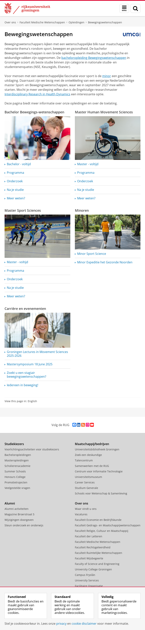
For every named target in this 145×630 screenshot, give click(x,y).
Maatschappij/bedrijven (92, 444)
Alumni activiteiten (17, 509)
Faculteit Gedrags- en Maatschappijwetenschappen (107, 525)
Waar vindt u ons (86, 509)
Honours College (15, 477)
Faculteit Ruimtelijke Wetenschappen (98, 553)
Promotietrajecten (16, 482)
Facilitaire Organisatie (89, 586)
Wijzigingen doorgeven (19, 520)
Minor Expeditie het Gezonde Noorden (104, 262)
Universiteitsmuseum (88, 477)
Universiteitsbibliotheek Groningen (97, 449)
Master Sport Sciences (23, 210)
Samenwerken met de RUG (92, 466)
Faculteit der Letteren (88, 536)
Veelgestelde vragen (17, 488)
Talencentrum (84, 460)
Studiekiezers (14, 444)
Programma (15, 172)
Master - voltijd (87, 164)
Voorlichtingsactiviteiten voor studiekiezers (32, 449)
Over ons (10, 22)
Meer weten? (16, 198)
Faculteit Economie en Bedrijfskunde (98, 520)
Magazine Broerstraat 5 (19, 514)
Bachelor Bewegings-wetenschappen (34, 112)
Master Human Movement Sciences (104, 112)
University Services (87, 580)
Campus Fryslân (85, 575)
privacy (61, 623)
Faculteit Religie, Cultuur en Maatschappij (101, 531)
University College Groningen (93, 569)
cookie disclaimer (84, 623)
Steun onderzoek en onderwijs (24, 525)
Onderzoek (15, 181)
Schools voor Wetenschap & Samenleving (101, 493)
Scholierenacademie (17, 466)
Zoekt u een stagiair (26, 374)
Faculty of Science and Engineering (97, 564)
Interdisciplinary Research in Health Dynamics (37, 94)
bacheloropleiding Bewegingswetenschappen (93, 58)
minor (106, 76)
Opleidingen (76, 22)
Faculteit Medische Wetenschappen (42, 22)
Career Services (85, 482)
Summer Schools (15, 471)
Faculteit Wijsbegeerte (89, 558)
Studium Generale (86, 488)
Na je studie (15, 190)
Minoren (82, 210)
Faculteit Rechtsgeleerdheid (92, 547)
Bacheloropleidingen (18, 455)
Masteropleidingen (17, 460)
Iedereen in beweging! (22, 385)
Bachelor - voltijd (19, 164)
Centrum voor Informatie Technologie (99, 471)
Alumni (10, 503)
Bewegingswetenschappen (105, 22)
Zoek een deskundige (88, 455)
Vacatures (81, 514)
